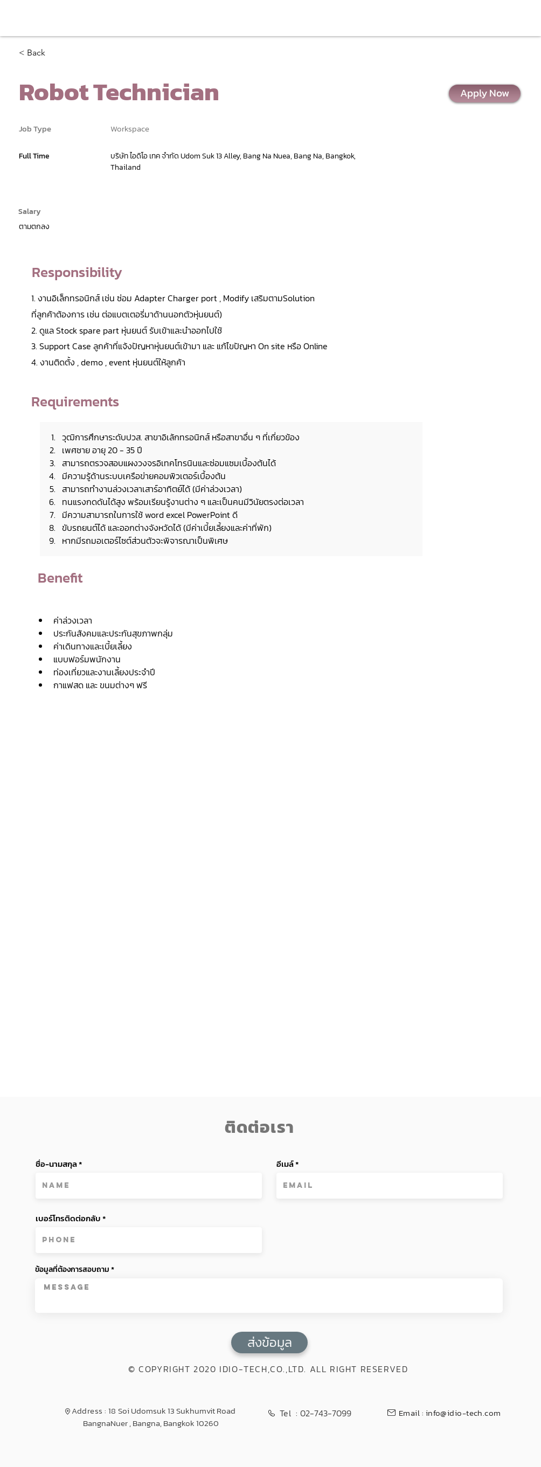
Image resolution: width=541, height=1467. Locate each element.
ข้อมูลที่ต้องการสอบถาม (72, 1270)
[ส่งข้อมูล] (269, 1342)
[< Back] (57, 53)
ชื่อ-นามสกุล (56, 1164)
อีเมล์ (285, 1164)
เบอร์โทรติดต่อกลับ (68, 1218)
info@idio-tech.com (463, 1413)
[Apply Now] (485, 93)
